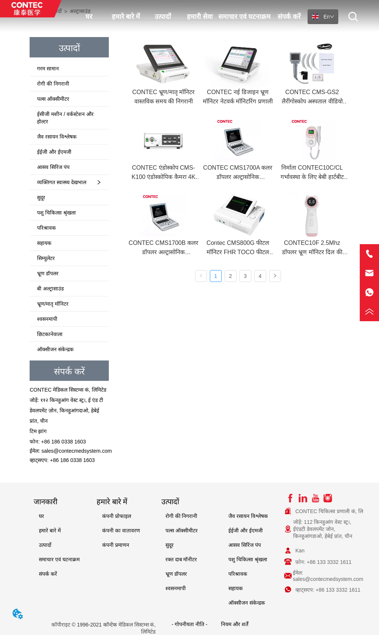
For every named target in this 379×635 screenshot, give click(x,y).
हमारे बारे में (126, 16)
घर (88, 16)
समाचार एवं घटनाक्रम (244, 16)
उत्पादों (163, 16)
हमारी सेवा (200, 16)
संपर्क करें (289, 16)
